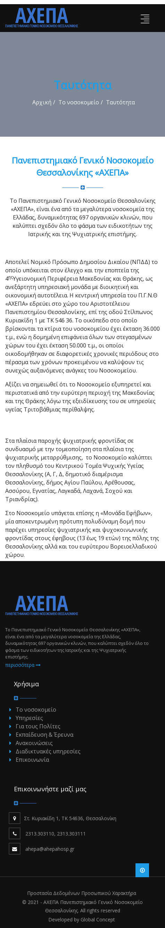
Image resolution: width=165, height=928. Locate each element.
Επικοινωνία (32, 759)
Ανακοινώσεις (34, 743)
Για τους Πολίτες (38, 726)
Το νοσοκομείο (78, 102)
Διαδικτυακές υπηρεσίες (48, 751)
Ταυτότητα (120, 102)
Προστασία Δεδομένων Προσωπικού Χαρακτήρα (81, 893)
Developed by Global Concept (81, 919)
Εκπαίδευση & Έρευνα (44, 734)
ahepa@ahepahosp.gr (49, 849)
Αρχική (41, 102)
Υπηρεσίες (29, 718)
